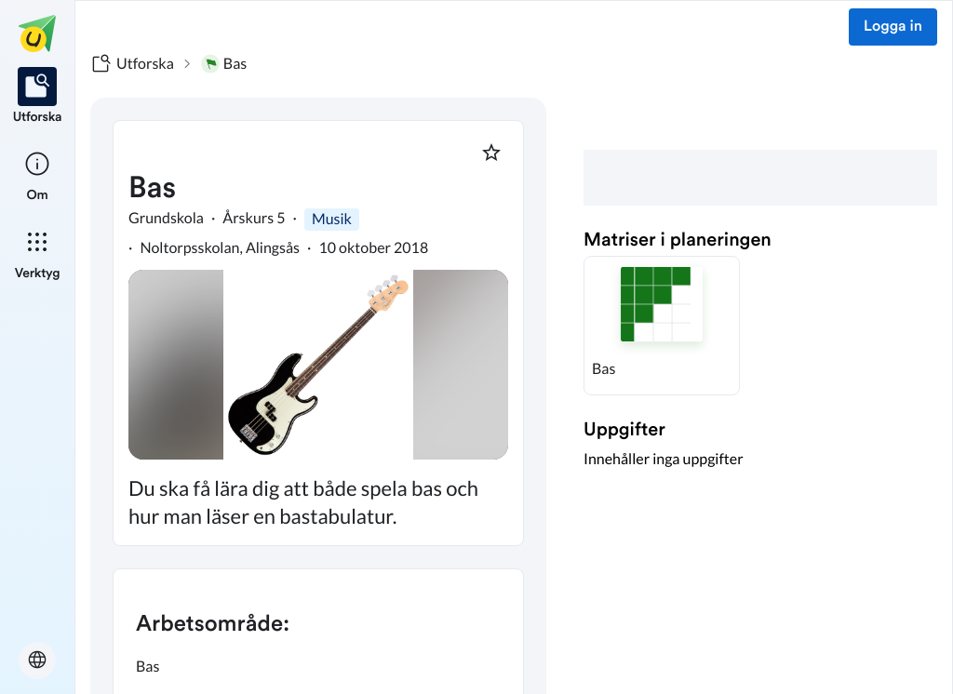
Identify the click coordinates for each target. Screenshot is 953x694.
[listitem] (37, 97)
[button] (662, 325)
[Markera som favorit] (491, 152)
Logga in (893, 27)
